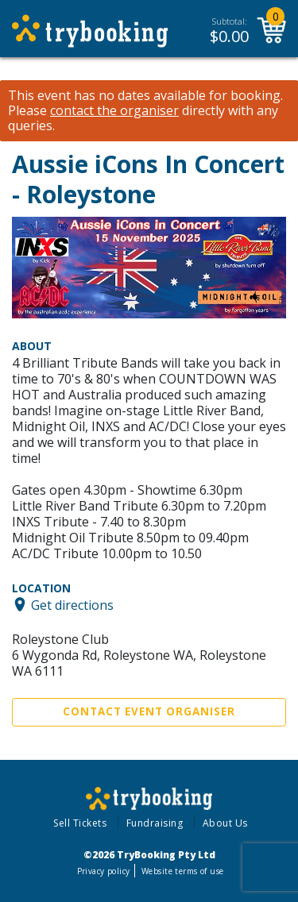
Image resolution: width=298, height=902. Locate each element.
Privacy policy (103, 871)
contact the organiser (114, 110)
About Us (225, 823)
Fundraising (155, 823)
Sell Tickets (79, 823)
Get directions (72, 604)
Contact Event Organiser (149, 711)
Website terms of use (182, 871)
